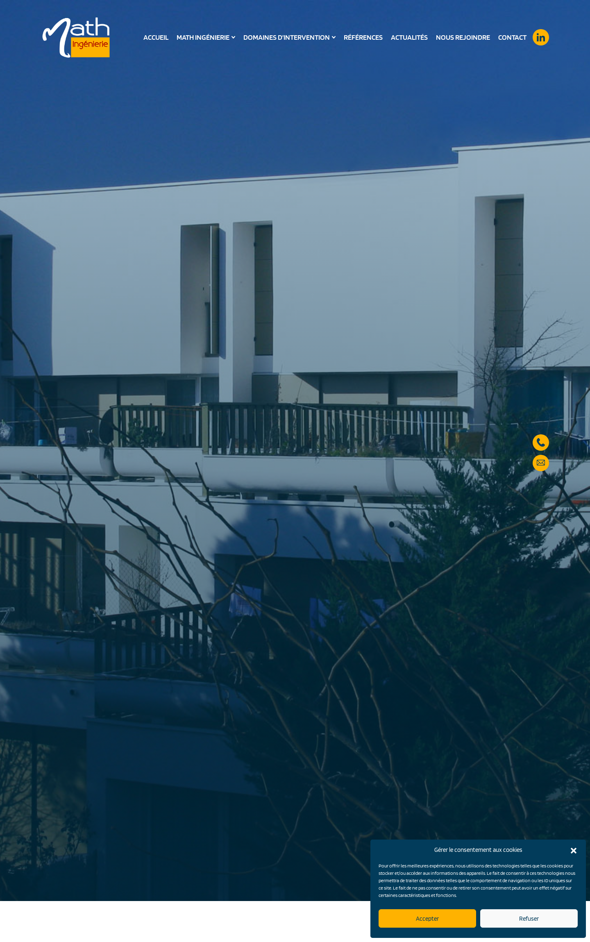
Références (363, 37)
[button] (574, 850)
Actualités (409, 37)
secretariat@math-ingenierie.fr (541, 453)
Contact (512, 37)
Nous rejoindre (463, 37)
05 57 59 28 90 (541, 432)
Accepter (427, 918)
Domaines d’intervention (286, 37)
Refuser (529, 918)
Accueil (155, 37)
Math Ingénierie (203, 37)
